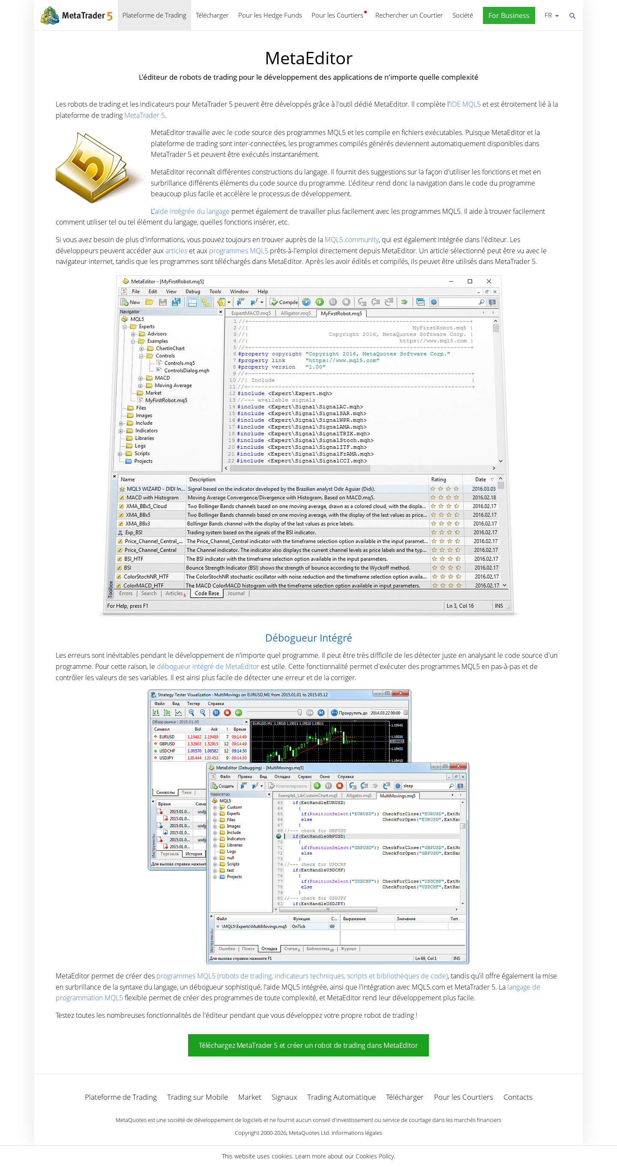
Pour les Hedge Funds (270, 15)
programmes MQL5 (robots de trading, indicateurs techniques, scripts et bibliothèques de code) (302, 976)
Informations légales (357, 1133)
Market (249, 1097)
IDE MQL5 (465, 104)
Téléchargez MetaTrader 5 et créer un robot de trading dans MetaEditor (308, 1045)
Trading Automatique (341, 1097)
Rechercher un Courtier (409, 15)
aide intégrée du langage (192, 211)
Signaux (284, 1097)
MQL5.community (352, 239)
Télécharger (212, 15)
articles (176, 250)
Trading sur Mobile (197, 1097)
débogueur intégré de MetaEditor (208, 666)
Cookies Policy (375, 1156)
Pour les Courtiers (337, 15)
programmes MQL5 (238, 250)
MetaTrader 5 (144, 115)
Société (462, 15)
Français (547, 15)
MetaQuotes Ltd (309, 1133)
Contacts (518, 1097)
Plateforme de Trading (154, 15)
